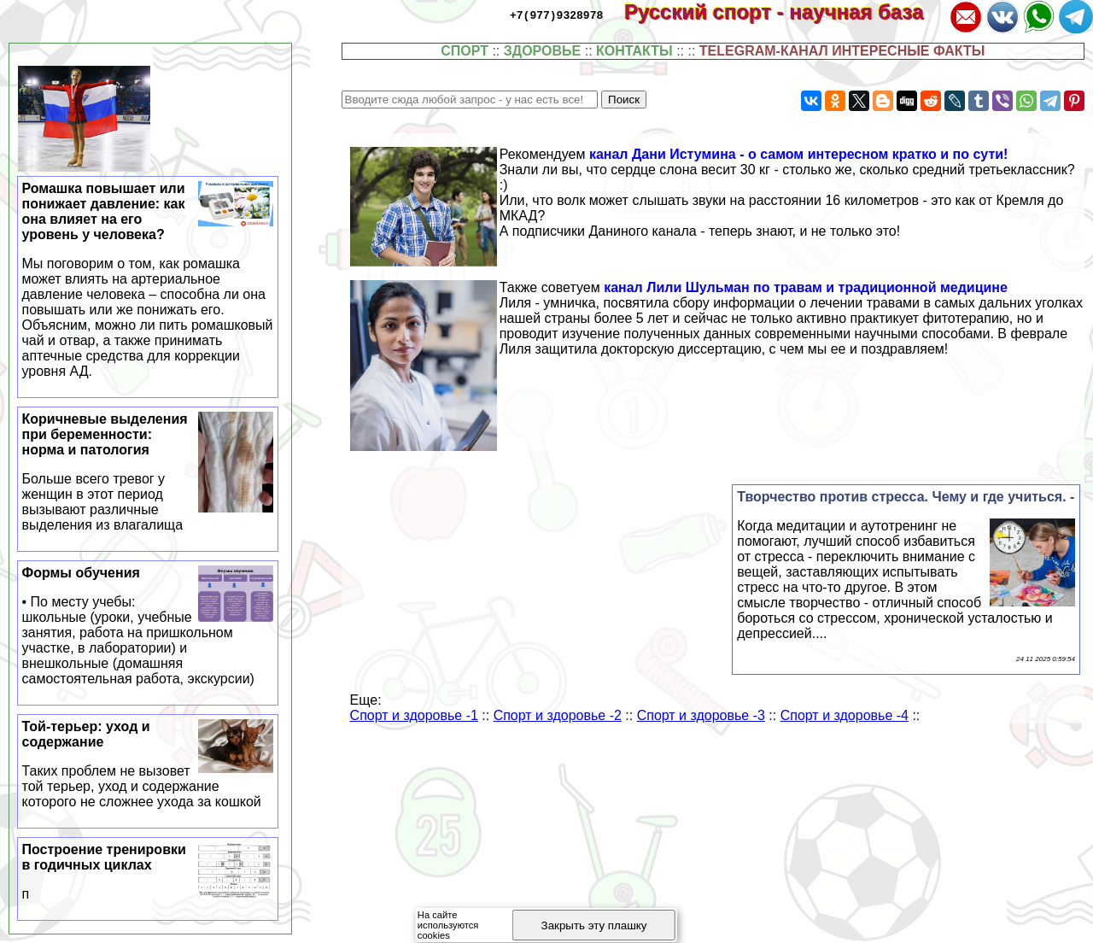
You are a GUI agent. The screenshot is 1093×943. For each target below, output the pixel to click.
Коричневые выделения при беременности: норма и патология (148, 472)
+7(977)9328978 (556, 14)
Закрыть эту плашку (594, 925)
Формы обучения (148, 626)
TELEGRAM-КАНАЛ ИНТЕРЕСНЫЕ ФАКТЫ (842, 51)
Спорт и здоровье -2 (558, 715)
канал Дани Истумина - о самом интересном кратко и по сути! (798, 154)
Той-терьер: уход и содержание (148, 764)
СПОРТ (464, 51)
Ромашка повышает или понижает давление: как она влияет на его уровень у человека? (148, 280)
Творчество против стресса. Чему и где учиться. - (905, 496)
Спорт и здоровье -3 (701, 715)
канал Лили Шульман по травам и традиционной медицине (806, 287)
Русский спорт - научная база (785, 11)
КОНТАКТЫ (634, 51)
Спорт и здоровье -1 (414, 715)
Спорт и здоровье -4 (844, 715)
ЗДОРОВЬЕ (543, 51)
